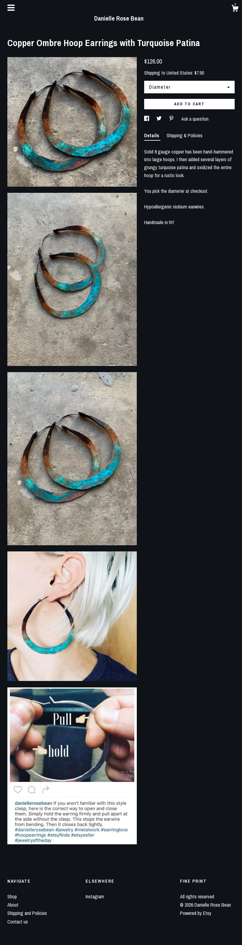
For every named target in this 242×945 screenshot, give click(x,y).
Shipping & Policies (184, 135)
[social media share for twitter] (159, 118)
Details (152, 135)
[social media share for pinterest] (172, 118)
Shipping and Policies (27, 913)
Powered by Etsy (195, 913)
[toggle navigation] (11, 8)
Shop (12, 896)
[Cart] (235, 9)
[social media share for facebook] (147, 118)
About (12, 904)
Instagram (95, 896)
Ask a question (195, 118)
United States (179, 72)
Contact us (17, 921)
